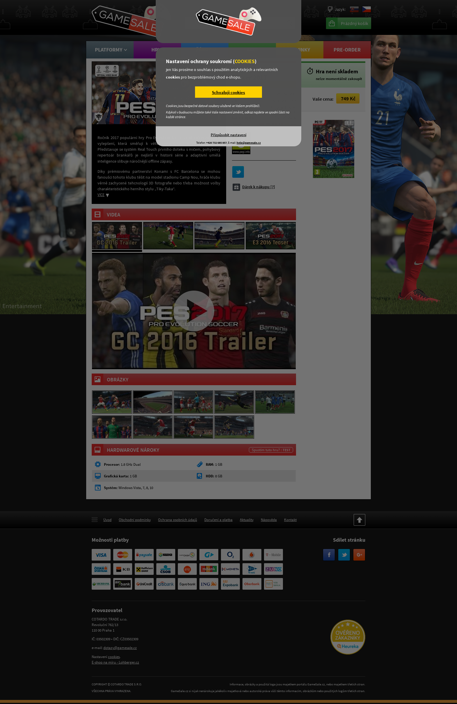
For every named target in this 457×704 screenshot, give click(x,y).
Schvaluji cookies (228, 92)
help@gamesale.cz (249, 143)
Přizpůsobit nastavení (228, 134)
